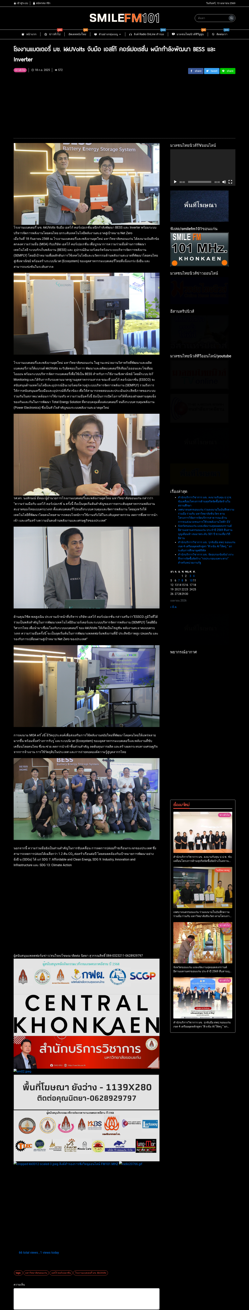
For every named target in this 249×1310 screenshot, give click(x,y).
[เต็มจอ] (230, 182)
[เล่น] (175, 182)
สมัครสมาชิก (41, 3)
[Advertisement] (124, 104)
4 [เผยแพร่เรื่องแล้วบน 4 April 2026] (194, 754)
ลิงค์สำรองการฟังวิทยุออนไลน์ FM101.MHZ (66, 1164)
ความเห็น (19, 1284)
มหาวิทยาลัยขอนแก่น (36, 1273)
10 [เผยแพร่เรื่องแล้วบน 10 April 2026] (191, 758)
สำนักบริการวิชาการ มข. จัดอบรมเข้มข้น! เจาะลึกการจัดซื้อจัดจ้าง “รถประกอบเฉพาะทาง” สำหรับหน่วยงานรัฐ (206, 736)
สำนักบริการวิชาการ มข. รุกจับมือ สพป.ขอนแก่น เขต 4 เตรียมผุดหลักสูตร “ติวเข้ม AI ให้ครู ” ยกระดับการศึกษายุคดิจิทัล (206, 724)
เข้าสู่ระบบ (21, 3)
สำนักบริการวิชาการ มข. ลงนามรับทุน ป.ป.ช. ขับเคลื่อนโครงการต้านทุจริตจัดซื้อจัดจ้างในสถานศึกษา (205, 679)
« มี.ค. (173, 785)
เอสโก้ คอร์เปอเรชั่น (61, 1273)
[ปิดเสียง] (224, 182)
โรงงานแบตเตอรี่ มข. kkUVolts (90, 1273)
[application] (202, 167)
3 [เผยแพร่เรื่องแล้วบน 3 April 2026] (190, 754)
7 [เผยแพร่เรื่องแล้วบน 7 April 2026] (179, 758)
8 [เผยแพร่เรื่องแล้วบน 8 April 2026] (182, 758)
